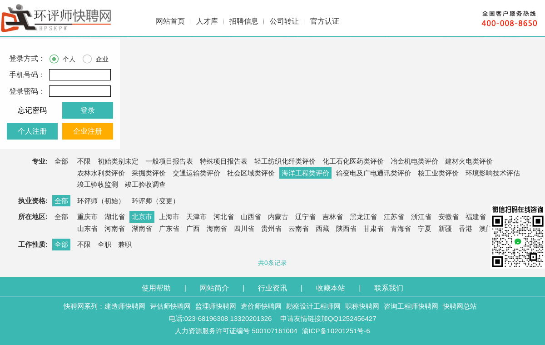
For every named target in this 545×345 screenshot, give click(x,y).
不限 (84, 161)
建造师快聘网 (124, 306)
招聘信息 (243, 21)
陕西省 (346, 228)
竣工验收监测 (97, 184)
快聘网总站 (460, 306)
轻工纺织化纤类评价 (285, 161)
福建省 (476, 216)
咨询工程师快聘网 (411, 306)
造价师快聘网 (261, 306)
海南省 (217, 228)
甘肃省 (373, 228)
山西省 (251, 216)
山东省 (87, 228)
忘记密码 (32, 110)
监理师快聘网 (215, 306)
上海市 (169, 216)
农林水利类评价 (101, 173)
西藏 (322, 228)
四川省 (244, 228)
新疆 (445, 228)
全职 (104, 244)
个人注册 (32, 131)
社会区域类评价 (251, 173)
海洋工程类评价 (305, 173)
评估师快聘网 (170, 306)
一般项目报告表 (169, 161)
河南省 (114, 228)
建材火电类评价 (469, 161)
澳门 (486, 228)
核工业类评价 (438, 173)
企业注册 (87, 131)
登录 (87, 110)
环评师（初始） (101, 201)
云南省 (298, 228)
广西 (193, 228)
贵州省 (271, 228)
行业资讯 (272, 288)
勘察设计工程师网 (313, 306)
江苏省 (394, 216)
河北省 (223, 216)
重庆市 (87, 216)
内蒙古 (278, 216)
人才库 (207, 21)
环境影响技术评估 (493, 173)
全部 (61, 161)
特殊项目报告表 (224, 161)
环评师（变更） (155, 201)
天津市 (196, 216)
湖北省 (114, 216)
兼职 (125, 244)
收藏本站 (330, 288)
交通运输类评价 (196, 173)
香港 (465, 228)
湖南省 (142, 228)
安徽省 (448, 216)
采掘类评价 (149, 173)
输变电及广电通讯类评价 (373, 173)
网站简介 (214, 288)
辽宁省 (305, 216)
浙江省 (421, 216)
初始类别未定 (118, 161)
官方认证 (324, 21)
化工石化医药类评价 (353, 161)
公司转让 (284, 21)
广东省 (169, 228)
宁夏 (424, 228)
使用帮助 (156, 288)
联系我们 (388, 288)
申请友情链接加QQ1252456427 (328, 318)
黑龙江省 (363, 216)
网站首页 (170, 21)
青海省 (401, 228)
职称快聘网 (362, 306)
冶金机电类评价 (414, 161)
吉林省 (332, 216)
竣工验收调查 (145, 184)
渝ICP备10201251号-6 (336, 331)
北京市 (142, 216)
